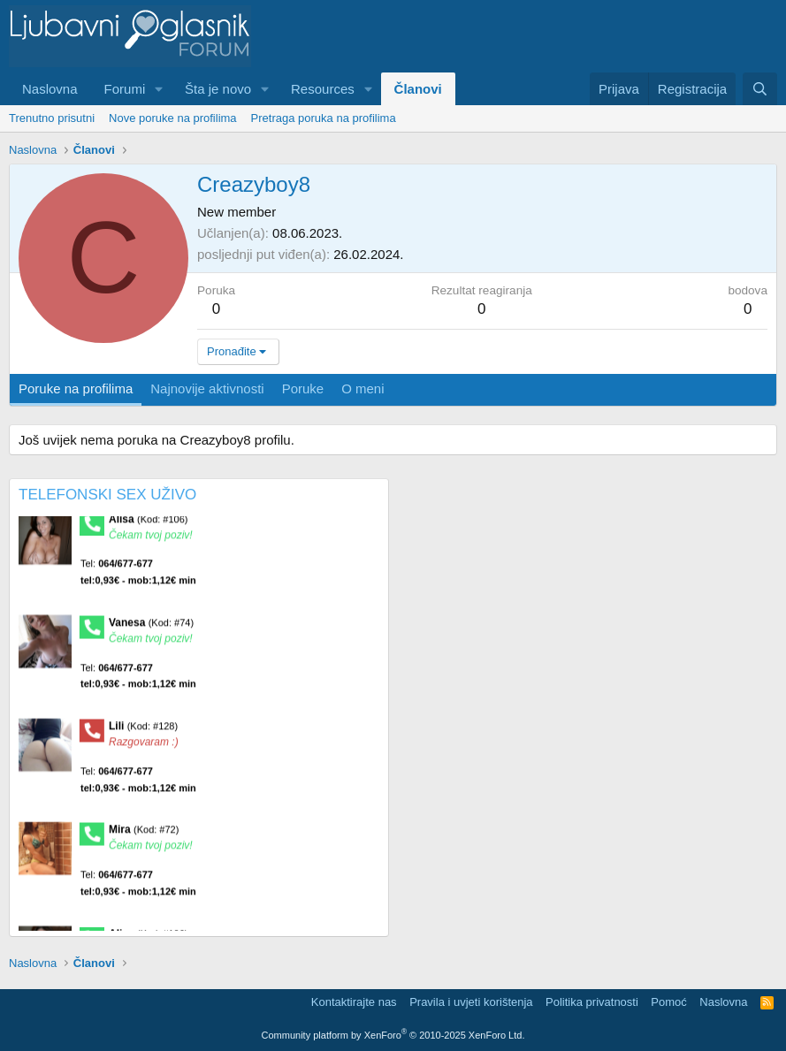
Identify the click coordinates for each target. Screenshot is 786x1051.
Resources (323, 88)
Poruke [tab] (303, 388)
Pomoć (668, 1002)
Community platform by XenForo (393, 1035)
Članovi (418, 88)
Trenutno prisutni (52, 118)
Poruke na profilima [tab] (76, 388)
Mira (144, 834)
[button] (159, 88)
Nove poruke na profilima (173, 118)
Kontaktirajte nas (354, 1002)
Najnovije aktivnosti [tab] (206, 388)
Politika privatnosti (592, 1002)
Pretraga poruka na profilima (323, 118)
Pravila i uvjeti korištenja (470, 1002)
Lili (143, 730)
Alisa (148, 523)
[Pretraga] (760, 88)
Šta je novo (218, 88)
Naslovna (50, 88)
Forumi (125, 88)
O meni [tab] (362, 388)
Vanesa (151, 627)
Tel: (138, 576)
